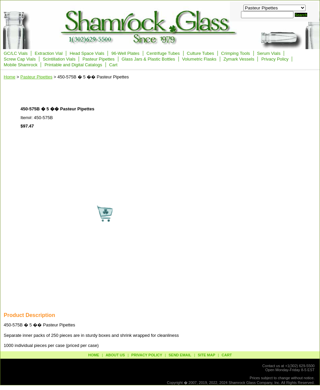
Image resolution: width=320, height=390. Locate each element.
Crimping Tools (235, 53)
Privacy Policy (274, 59)
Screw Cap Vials (20, 59)
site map (206, 355)
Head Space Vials (87, 53)
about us (115, 355)
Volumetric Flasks (199, 59)
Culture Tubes (200, 53)
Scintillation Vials (59, 59)
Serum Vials (269, 53)
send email (179, 355)
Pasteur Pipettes (98, 59)
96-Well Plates (125, 53)
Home (9, 76)
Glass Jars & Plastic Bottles (148, 59)
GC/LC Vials (16, 53)
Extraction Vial (49, 53)
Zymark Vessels (239, 59)
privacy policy (146, 355)
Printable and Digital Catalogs (73, 64)
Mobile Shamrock (20, 64)
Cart (113, 64)
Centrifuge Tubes (163, 53)
